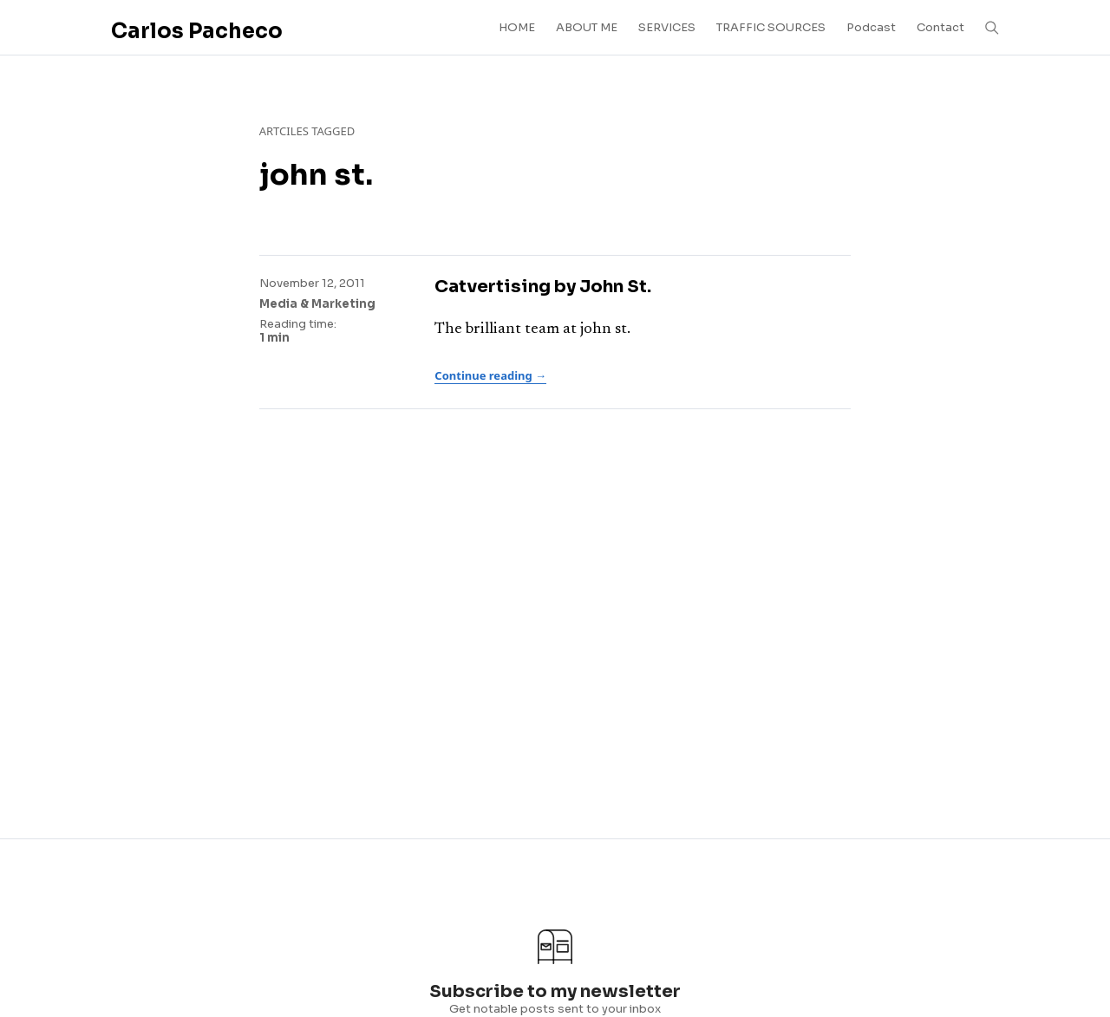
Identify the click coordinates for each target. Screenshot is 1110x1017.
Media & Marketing (317, 304)
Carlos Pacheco (197, 31)
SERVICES (666, 27)
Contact (940, 27)
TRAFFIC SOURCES (771, 27)
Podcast (871, 27)
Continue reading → (490, 375)
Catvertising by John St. (542, 286)
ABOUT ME (586, 27)
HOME (517, 27)
